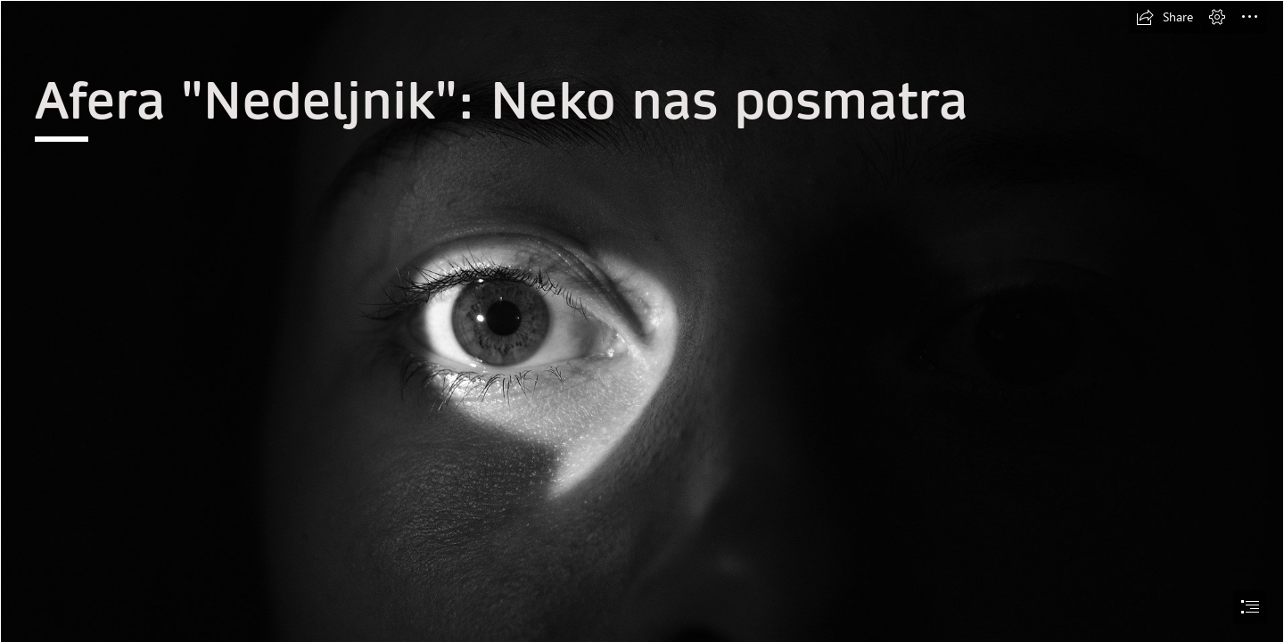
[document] (642, 321)
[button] (1164, 17)
